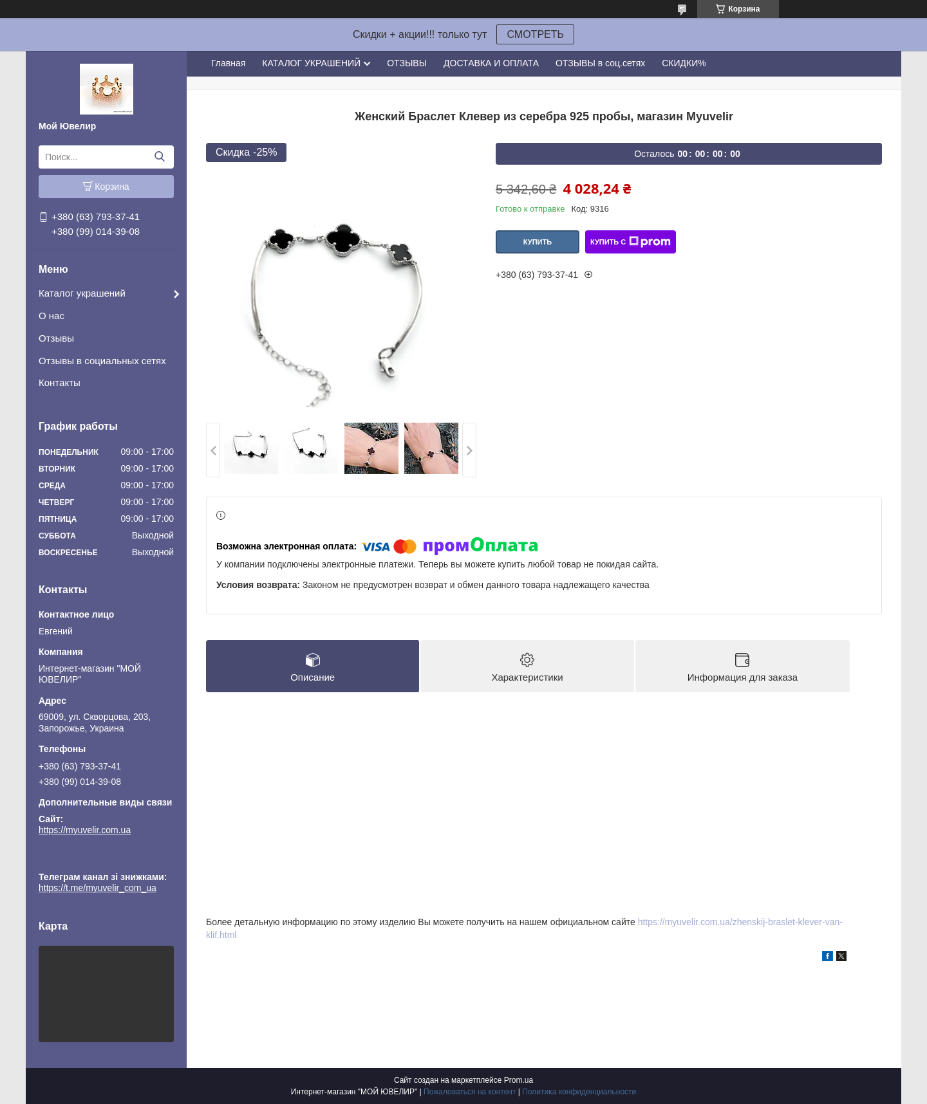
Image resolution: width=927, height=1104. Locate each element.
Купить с (630, 242)
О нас (51, 315)
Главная (228, 63)
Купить (537, 242)
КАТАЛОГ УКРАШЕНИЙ (311, 63)
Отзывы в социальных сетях (102, 360)
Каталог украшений (82, 293)
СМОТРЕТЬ (535, 34)
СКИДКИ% (684, 63)
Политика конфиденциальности (579, 1091)
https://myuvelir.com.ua (85, 830)
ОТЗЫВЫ (407, 63)
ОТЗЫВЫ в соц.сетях (600, 63)
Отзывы (56, 338)
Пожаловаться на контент (470, 1091)
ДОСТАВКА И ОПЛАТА (491, 63)
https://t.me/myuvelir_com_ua (97, 859)
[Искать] (159, 157)
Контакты (59, 382)
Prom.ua (518, 1080)
